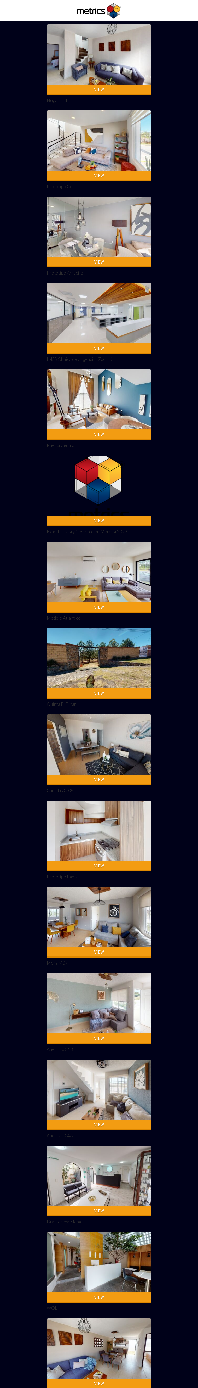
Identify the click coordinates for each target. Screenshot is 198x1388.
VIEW (99, 89)
